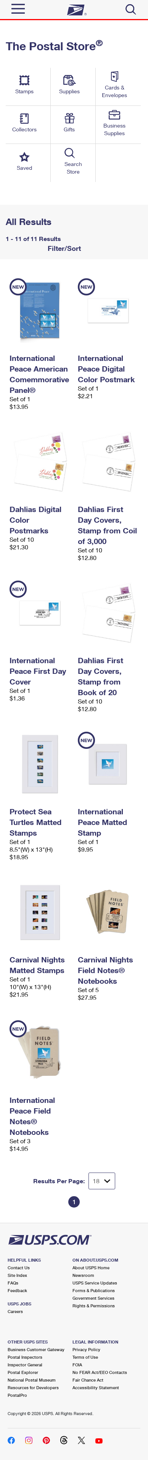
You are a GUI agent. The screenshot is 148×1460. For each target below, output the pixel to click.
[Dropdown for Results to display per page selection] (101, 1181)
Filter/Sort (63, 248)
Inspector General (25, 1364)
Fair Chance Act (87, 1379)
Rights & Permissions (93, 1305)
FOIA (77, 1364)
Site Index (17, 1275)
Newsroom (83, 1275)
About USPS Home (90, 1267)
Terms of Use (85, 1357)
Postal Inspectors (25, 1357)
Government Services (93, 1298)
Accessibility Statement (95, 1387)
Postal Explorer (23, 1372)
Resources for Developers (33, 1387)
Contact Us (19, 1267)
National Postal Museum (32, 1379)
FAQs (13, 1282)
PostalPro (17, 1395)
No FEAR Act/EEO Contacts (99, 1372)
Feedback (17, 1290)
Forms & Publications (93, 1290)
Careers (15, 1311)
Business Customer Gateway (36, 1349)
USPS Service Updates (94, 1282)
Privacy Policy (86, 1349)
